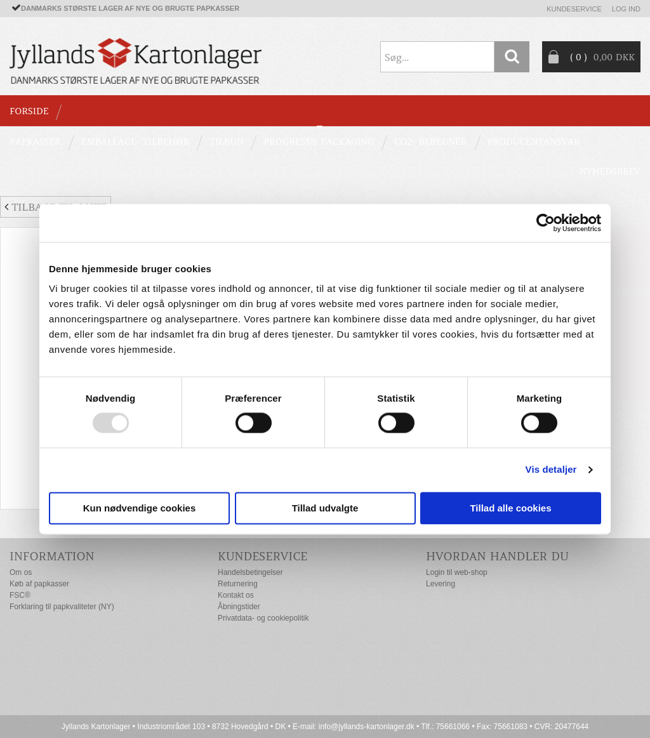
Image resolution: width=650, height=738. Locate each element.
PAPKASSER (35, 141)
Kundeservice (574, 9)
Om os (21, 572)
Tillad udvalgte (325, 508)
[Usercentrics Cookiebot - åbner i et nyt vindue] (545, 222)
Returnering (238, 583)
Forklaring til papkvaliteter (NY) (62, 606)
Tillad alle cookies (510, 508)
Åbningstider (239, 606)
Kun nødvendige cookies (139, 508)
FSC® (20, 595)
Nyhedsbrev (610, 171)
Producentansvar (534, 141)
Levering (440, 583)
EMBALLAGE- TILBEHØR (135, 141)
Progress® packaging (318, 141)
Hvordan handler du (497, 556)
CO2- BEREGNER (430, 141)
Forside (29, 111)
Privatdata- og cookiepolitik (263, 618)
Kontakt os (236, 595)
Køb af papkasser (39, 583)
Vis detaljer (551, 470)
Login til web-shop (457, 572)
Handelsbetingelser (250, 572)
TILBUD (226, 141)
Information (52, 556)
